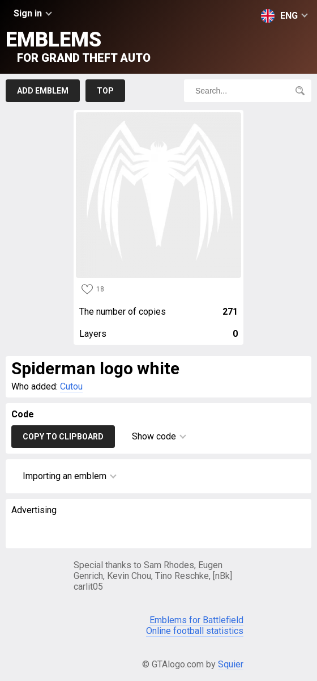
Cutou (71, 386)
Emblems (78, 46)
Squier (230, 664)
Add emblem (42, 90)
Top (105, 90)
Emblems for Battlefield (196, 620)
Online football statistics (194, 630)
